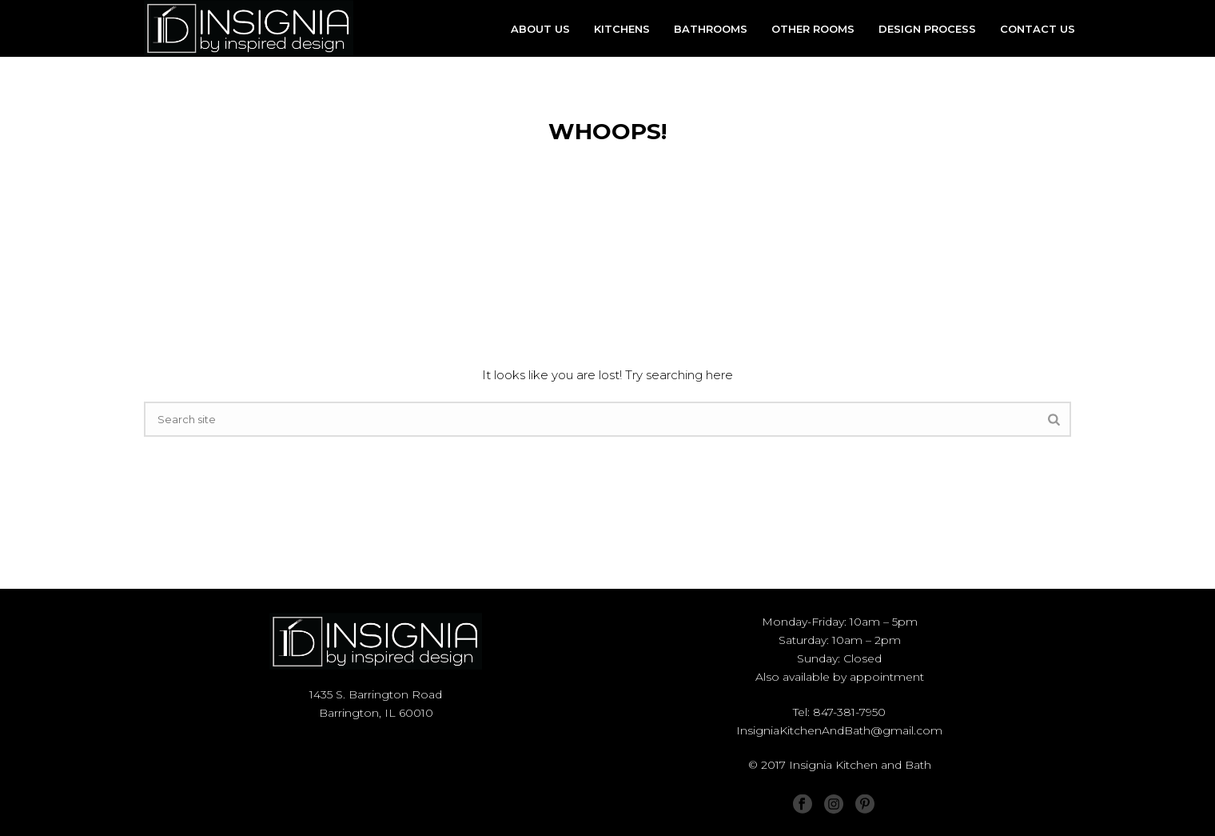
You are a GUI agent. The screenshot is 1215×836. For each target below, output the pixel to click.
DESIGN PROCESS (927, 28)
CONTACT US (1037, 28)
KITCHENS (622, 28)
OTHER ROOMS (812, 28)
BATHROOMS (710, 28)
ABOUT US (540, 28)
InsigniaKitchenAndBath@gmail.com (839, 730)
